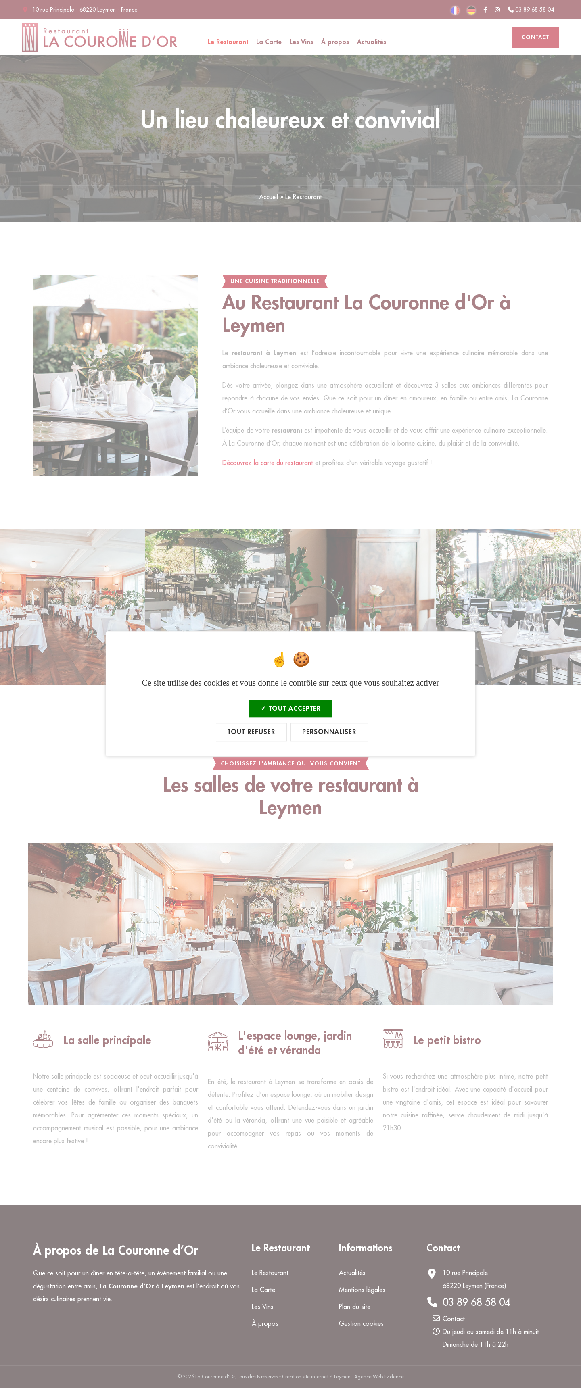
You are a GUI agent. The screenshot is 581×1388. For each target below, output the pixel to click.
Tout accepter (291, 708)
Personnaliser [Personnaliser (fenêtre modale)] (329, 732)
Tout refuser (251, 732)
